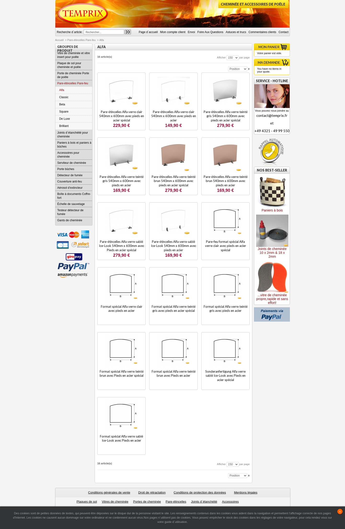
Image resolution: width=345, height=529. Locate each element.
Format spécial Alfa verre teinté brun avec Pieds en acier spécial (122, 373)
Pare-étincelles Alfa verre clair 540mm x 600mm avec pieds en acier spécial (121, 116)
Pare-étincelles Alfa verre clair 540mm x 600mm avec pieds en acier (173, 116)
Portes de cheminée (147, 501)
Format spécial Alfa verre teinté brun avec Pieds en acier (174, 373)
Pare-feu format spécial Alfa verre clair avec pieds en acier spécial (225, 246)
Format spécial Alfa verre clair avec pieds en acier (121, 309)
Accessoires (230, 501)
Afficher (221, 57)
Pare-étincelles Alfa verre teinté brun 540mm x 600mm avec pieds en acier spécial (174, 181)
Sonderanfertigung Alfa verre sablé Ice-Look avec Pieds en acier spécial (225, 376)
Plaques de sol (86, 501)
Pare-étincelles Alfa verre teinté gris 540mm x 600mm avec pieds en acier (122, 181)
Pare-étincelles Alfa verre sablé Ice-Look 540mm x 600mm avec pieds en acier (173, 246)
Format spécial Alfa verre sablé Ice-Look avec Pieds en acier (121, 438)
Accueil (59, 40)
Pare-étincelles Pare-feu (81, 40)
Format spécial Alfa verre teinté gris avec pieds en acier (225, 309)
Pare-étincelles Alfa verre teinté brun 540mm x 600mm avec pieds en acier (225, 181)
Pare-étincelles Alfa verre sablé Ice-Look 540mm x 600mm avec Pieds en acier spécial (121, 246)
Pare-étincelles (176, 501)
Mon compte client (172, 32)
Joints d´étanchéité (204, 501)
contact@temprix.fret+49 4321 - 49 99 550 (272, 123)
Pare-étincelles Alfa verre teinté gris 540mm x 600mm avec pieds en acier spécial (225, 116)
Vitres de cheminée (115, 501)
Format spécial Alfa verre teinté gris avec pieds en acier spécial (174, 309)
